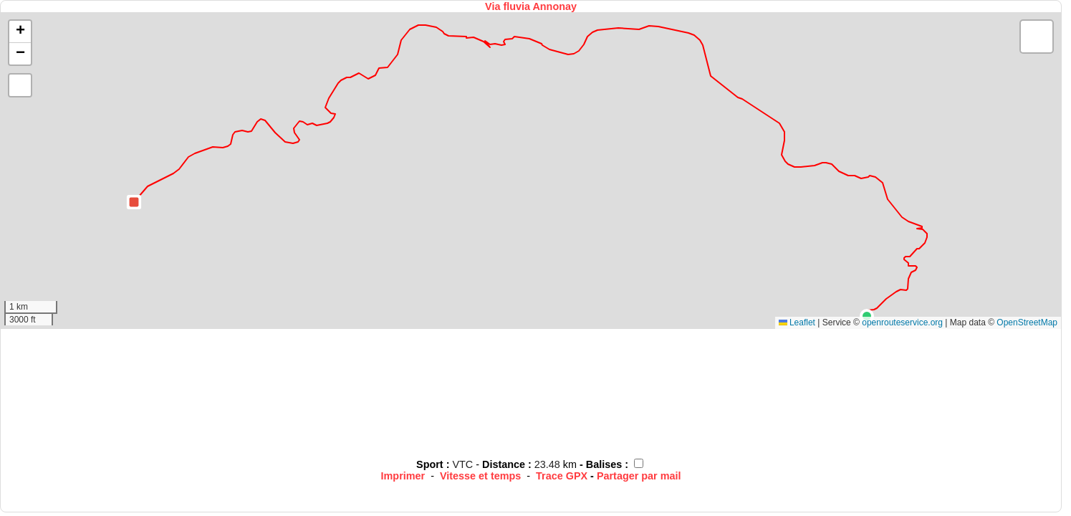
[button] (866, 316)
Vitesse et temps (480, 476)
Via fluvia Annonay (531, 6)
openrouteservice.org (902, 322)
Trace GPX (561, 476)
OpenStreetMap (1026, 322)
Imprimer (403, 476)
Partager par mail (639, 476)
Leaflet (797, 322)
